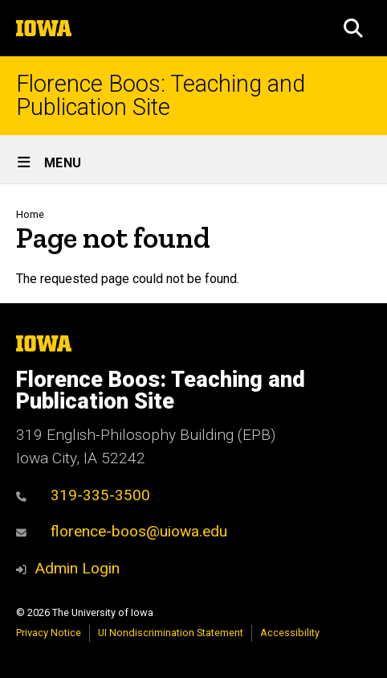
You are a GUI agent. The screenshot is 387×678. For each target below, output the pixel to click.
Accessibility (290, 633)
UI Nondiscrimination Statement (170, 633)
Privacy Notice (48, 633)
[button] (353, 28)
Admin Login (77, 568)
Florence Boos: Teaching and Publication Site (160, 95)
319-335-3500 (83, 495)
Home (30, 214)
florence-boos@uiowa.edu (121, 531)
